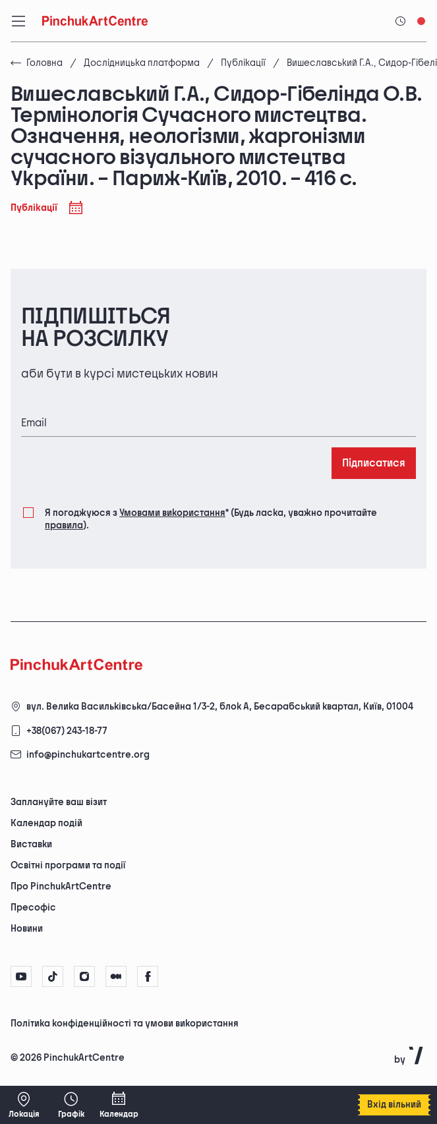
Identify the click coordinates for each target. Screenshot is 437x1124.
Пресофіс (33, 907)
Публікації (243, 63)
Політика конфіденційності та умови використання (125, 1023)
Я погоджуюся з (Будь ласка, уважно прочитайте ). (211, 518)
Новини (27, 928)
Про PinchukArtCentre (61, 886)
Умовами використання (172, 513)
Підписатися (373, 463)
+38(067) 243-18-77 (66, 731)
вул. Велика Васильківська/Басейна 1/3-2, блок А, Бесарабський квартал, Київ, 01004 (219, 706)
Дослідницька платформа (142, 63)
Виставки (31, 844)
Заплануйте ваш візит (59, 802)
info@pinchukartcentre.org (88, 754)
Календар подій (46, 823)
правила (64, 525)
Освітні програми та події (68, 865)
